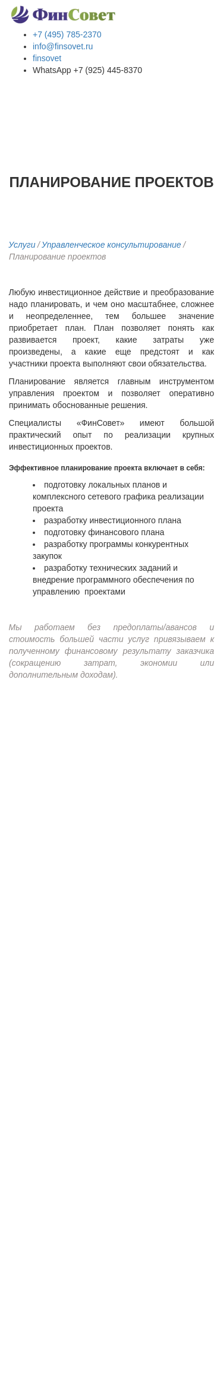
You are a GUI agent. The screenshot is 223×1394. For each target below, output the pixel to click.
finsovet (47, 58)
